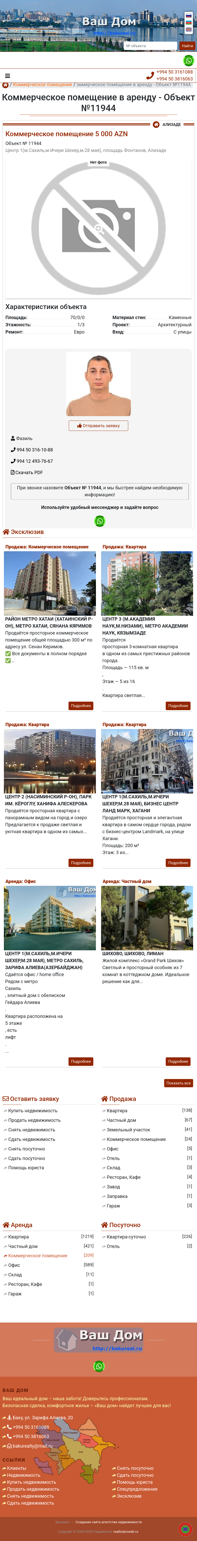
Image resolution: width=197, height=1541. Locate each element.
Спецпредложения (137, 1489)
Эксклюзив (129, 1496)
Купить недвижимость (31, 1482)
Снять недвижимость (30, 1496)
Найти (187, 46)
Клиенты (16, 1468)
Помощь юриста (135, 1482)
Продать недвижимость (33, 1489)
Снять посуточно (135, 1468)
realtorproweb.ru (125, 1532)
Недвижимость (23, 1475)
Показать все (178, 1083)
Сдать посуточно (135, 1475)
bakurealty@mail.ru (29, 1446)
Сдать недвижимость (30, 1503)
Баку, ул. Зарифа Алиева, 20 (40, 1417)
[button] (98, 226)
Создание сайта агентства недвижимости (108, 1522)
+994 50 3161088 (175, 72)
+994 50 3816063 (175, 79)
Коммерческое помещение (42, 84)
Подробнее (81, 705)
